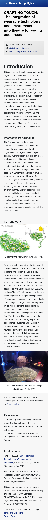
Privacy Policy (10, 516)
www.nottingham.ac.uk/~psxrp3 (23, 51)
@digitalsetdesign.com (19, 48)
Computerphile (13, 404)
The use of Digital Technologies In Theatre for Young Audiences (19, 459)
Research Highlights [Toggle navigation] (20, 3)
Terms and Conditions (13, 513)
